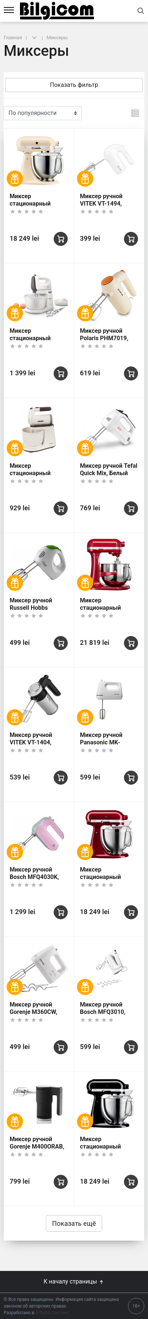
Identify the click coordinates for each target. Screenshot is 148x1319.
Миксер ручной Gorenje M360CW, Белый (33, 1012)
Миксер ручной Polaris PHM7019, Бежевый (104, 338)
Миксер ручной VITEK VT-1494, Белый (101, 203)
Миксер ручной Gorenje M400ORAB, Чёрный (37, 1146)
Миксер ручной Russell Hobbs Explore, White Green (37, 608)
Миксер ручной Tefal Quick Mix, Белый (108, 469)
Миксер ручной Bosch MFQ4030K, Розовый (34, 877)
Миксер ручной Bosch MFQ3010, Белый (102, 1012)
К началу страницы (74, 1281)
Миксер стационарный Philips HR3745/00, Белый (35, 341)
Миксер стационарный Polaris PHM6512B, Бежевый (36, 476)
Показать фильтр (74, 84)
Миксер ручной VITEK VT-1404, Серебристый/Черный (31, 746)
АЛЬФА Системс (52, 1312)
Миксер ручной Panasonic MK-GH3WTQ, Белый (103, 742)
